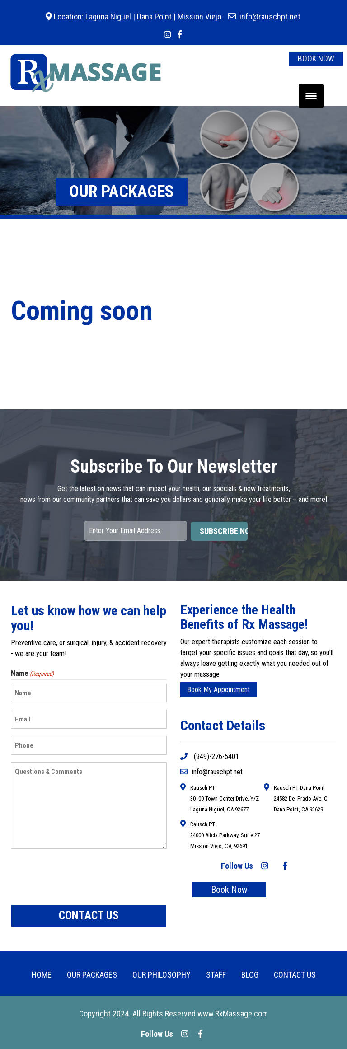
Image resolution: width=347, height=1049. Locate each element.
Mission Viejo (199, 16)
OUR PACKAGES (92, 974)
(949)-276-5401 (209, 756)
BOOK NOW (316, 58)
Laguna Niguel (107, 16)
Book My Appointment (218, 689)
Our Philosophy (161, 974)
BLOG (249, 974)
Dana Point (154, 16)
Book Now (229, 889)
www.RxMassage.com (232, 1013)
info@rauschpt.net (269, 16)
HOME (42, 974)
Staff (216, 974)
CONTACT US (295, 974)
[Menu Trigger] (311, 96)
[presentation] (79, 876)
